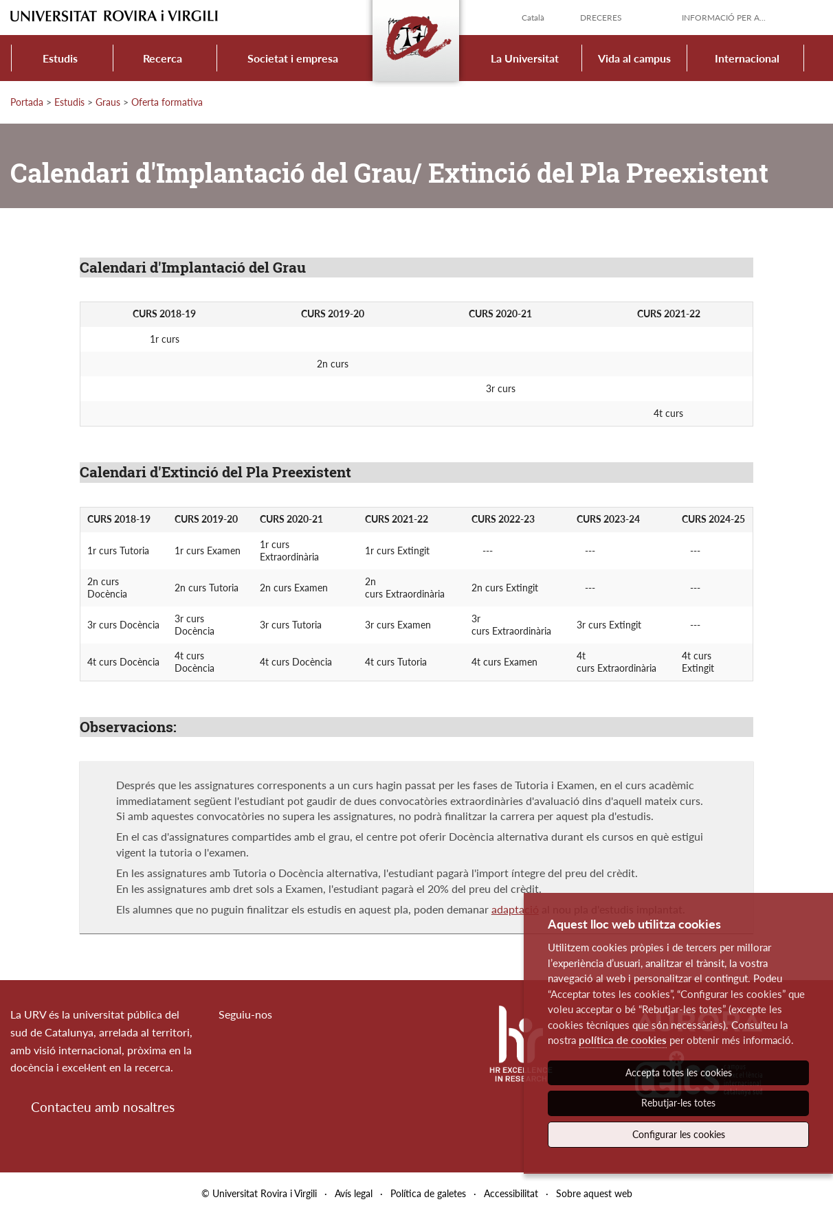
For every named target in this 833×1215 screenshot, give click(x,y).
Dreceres (601, 17)
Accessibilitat (511, 1193)
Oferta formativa (167, 102)
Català (533, 17)
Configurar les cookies (678, 1134)
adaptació (515, 909)
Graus (108, 102)
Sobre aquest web (594, 1193)
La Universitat (525, 58)
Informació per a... (724, 17)
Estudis (60, 58)
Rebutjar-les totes (678, 1103)
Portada (26, 102)
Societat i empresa (292, 58)
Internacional (747, 58)
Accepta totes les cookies (678, 1072)
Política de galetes (428, 1193)
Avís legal (354, 1193)
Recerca (162, 58)
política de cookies (623, 1040)
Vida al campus (634, 58)
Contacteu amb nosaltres (103, 1107)
